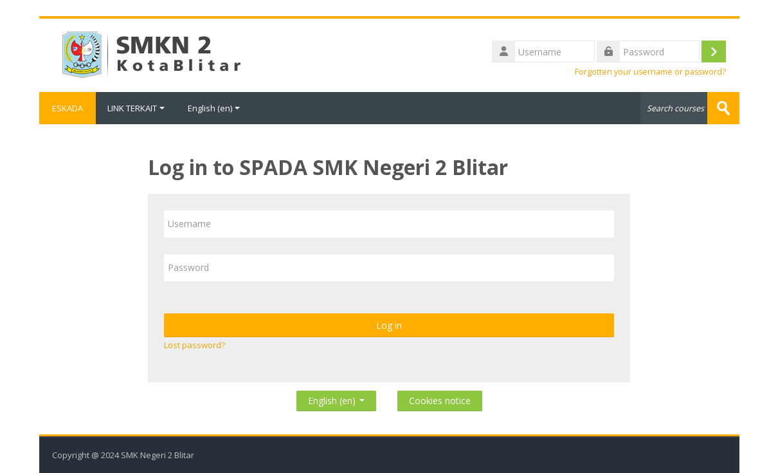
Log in (389, 325)
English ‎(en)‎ (214, 108)
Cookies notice (440, 400)
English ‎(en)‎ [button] (336, 398)
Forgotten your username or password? (650, 71)
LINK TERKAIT (136, 108)
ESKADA (67, 108)
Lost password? (194, 345)
